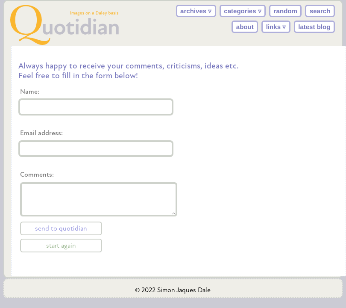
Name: (30, 91)
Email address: (42, 133)
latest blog (314, 26)
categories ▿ (242, 11)
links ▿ (276, 26)
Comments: (62, 211)
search (320, 11)
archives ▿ (195, 11)
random (285, 11)
